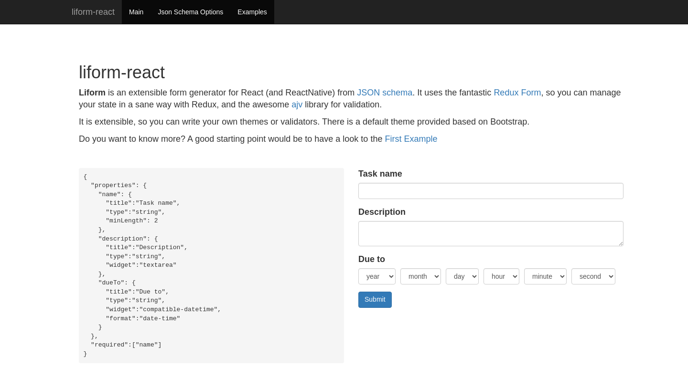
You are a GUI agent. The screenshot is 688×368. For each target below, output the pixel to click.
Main (136, 12)
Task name (380, 174)
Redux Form (517, 92)
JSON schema (384, 92)
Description (382, 212)
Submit (375, 299)
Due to (371, 259)
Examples (252, 12)
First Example (411, 139)
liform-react (93, 12)
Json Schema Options (190, 12)
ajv (296, 104)
